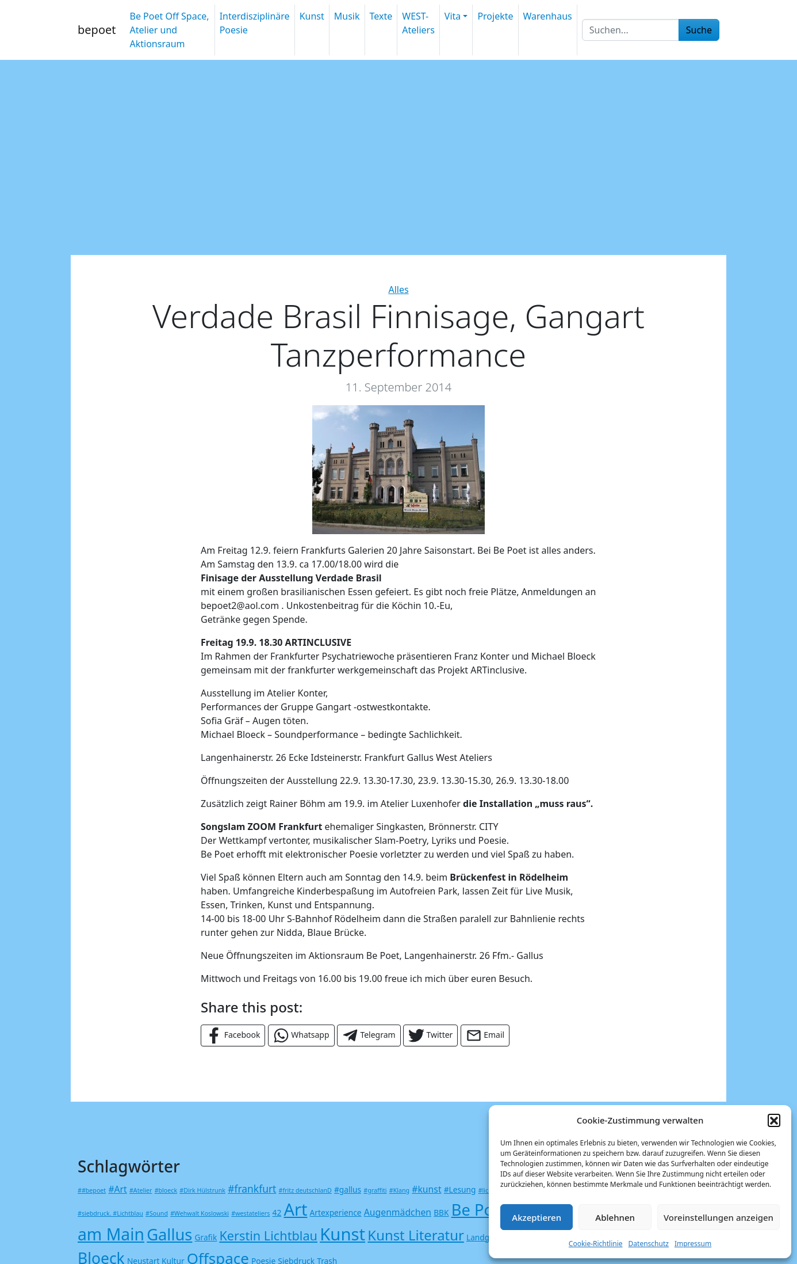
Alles (398, 289)
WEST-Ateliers (418, 23)
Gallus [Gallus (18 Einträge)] (169, 1234)
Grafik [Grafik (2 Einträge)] (206, 1237)
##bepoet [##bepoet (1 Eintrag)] (92, 1190)
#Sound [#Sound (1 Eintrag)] (156, 1213)
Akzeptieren (536, 1217)
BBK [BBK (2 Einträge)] (441, 1212)
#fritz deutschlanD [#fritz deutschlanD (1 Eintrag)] (305, 1190)
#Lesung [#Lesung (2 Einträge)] (460, 1189)
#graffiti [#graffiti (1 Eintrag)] (374, 1190)
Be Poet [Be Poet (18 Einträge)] (479, 1209)
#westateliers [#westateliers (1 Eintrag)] (250, 1213)
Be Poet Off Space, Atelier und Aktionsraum (169, 30)
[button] (774, 1120)
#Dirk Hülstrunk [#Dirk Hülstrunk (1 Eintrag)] (202, 1190)
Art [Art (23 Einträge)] (295, 1209)
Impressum (693, 1243)
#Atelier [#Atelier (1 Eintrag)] (140, 1190)
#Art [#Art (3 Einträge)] (117, 1189)
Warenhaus (547, 16)
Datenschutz (649, 1243)
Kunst (312, 16)
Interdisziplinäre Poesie (255, 23)
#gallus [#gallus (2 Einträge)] (347, 1189)
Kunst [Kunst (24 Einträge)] (342, 1234)
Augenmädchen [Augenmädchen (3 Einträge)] (397, 1212)
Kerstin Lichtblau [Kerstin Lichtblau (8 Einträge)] (268, 1235)
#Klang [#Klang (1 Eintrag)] (399, 1190)
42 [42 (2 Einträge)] (277, 1212)
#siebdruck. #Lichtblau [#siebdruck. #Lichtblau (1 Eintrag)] (110, 1213)
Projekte (495, 16)
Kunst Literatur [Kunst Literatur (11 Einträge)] (415, 1234)
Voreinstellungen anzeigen (718, 1217)
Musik (347, 16)
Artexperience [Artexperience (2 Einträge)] (336, 1212)
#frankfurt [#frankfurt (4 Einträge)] (252, 1189)
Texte (381, 16)
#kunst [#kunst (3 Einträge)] (426, 1189)
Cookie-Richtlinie (596, 1243)
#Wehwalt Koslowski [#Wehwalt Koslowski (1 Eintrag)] (199, 1213)
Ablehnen (615, 1217)
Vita (453, 16)
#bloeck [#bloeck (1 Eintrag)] (166, 1190)
